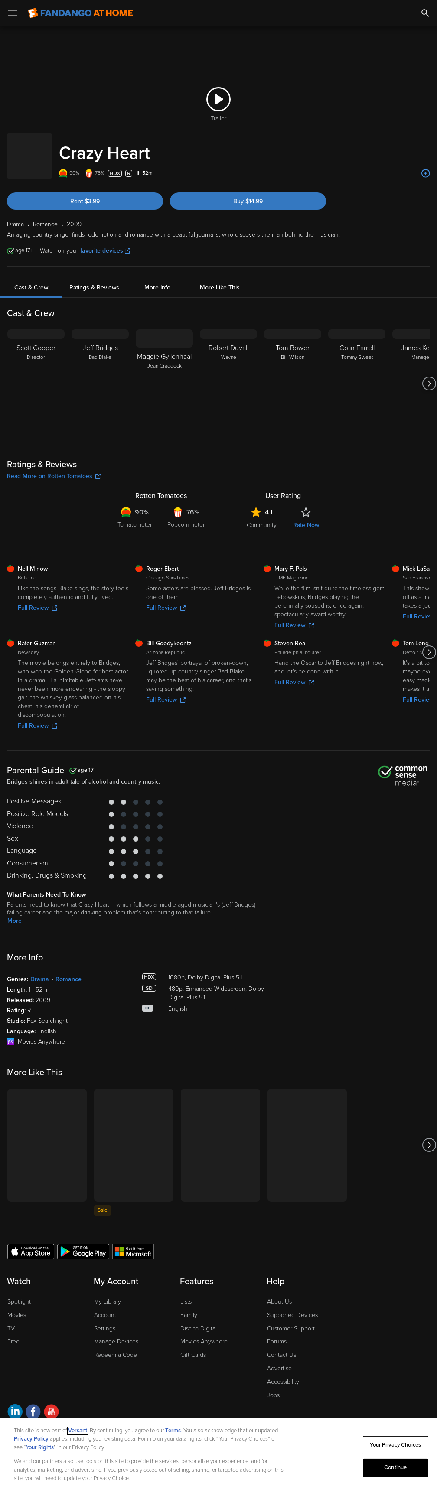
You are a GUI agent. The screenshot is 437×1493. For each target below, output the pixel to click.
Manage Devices (116, 1333)
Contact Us (281, 1346)
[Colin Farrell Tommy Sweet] (357, 374)
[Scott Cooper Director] (36, 374)
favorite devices (105, 242)
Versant (77, 1430)
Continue (395, 1467)
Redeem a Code (115, 1346)
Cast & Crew (31, 279)
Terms (173, 1430)
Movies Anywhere (204, 1333)
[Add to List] (425, 164)
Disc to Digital (198, 1320)
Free (13, 1333)
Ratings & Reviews (94, 279)
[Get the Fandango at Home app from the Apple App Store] (31, 1242)
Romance (68, 970)
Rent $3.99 (85, 192)
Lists (186, 1293)
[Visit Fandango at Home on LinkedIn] (15, 1404)
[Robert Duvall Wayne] (228, 374)
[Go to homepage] (80, 13)
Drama (39, 970)
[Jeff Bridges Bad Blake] (100, 374)
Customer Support (291, 1320)
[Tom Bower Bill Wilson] (293, 374)
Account (105, 1306)
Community (262, 516)
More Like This (220, 279)
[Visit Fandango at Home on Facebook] (33, 1404)
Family (188, 1306)
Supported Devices (292, 1306)
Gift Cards (193, 1346)
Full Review (37, 599)
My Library (107, 1293)
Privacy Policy (31, 1438)
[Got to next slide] (429, 374)
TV (11, 1320)
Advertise (279, 1359)
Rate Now (306, 516)
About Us (279, 1293)
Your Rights (40, 1447)
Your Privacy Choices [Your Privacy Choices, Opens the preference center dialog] (395, 1444)
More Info (157, 279)
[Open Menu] (13, 13)
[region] (218, 1455)
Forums (277, 1333)
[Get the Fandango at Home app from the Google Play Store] (83, 1242)
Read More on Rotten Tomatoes (54, 467)
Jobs (273, 1386)
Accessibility (283, 1373)
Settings (104, 1320)
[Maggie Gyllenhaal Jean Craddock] (164, 374)
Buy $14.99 (248, 192)
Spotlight (19, 1293)
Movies (16, 1306)
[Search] (425, 13)
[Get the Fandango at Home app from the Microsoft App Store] (133, 1242)
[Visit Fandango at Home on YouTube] (51, 1404)
